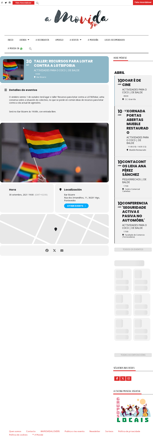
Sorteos (109, 431)
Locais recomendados (115, 40)
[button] (37, 3)
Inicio (10, 40)
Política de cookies (18, 435)
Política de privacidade (129, 431)
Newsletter (94, 431)
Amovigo (59, 40)
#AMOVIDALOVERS (50, 431)
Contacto (31, 431)
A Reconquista (42, 40)
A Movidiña (93, 40)
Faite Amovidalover (143, 2)
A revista (74, 40)
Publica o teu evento (75, 431)
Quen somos (15, 431)
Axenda (23, 40)
